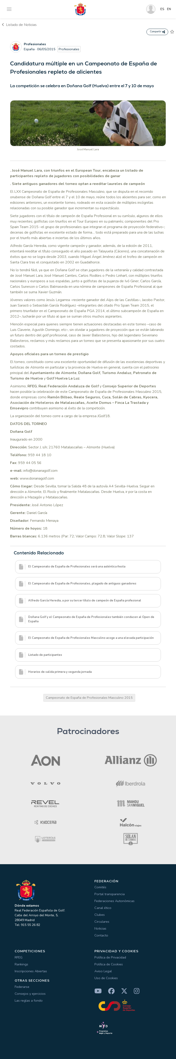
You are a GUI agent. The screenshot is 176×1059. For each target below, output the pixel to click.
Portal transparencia (109, 894)
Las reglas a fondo (29, 1000)
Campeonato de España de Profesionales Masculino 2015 (89, 697)
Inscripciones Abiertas (31, 971)
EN (169, 9)
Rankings (21, 964)
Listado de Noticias (19, 24)
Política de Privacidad (110, 957)
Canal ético (102, 907)
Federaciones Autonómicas (114, 901)
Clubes (99, 914)
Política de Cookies (108, 964)
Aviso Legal (103, 971)
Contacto (101, 935)
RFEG (18, 957)
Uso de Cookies (106, 978)
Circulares (101, 921)
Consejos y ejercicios (30, 993)
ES (162, 9)
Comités (100, 887)
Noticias (100, 928)
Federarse (22, 986)
